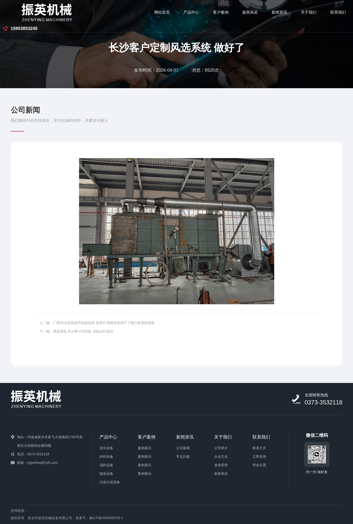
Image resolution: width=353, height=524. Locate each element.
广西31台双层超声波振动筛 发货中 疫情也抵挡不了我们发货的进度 (103, 323)
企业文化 (221, 456)
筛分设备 (106, 448)
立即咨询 (259, 456)
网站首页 (103, 12)
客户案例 (162, 12)
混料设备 (106, 465)
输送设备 (106, 474)
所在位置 (259, 465)
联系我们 (279, 12)
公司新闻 (183, 448)
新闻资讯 (220, 12)
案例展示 (144, 448)
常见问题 (183, 456)
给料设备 (106, 456)
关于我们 (250, 12)
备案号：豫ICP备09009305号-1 (99, 518)
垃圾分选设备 (110, 482)
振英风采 (191, 12)
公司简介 (221, 448)
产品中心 (132, 12)
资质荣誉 (221, 465)
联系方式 (259, 448)
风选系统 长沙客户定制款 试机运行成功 (83, 331)
